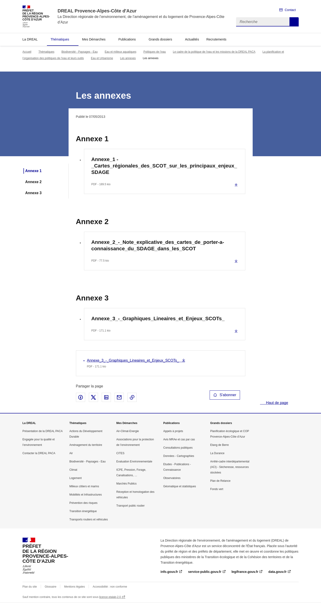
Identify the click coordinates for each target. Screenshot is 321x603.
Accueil (27, 51)
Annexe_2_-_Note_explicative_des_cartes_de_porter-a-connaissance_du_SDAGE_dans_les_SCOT (157, 245)
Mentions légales (74, 586)
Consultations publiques (178, 447)
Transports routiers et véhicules (88, 519)
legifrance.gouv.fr (244, 572)
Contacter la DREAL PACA (39, 453)
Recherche (294, 21)
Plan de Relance (220, 480)
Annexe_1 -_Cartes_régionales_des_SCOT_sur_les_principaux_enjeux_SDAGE (164, 165)
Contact (290, 10)
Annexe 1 (33, 171)
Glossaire (50, 586)
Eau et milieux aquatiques (120, 51)
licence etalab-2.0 (110, 597)
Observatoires (172, 478)
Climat (73, 469)
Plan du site (30, 586)
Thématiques (60, 39)
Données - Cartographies (178, 456)
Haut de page (276, 403)
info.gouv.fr (169, 572)
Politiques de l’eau (154, 51)
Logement (75, 478)
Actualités (192, 39)
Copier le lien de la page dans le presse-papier (132, 397)
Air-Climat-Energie (127, 431)
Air (71, 453)
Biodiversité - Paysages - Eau (79, 51)
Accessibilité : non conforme (110, 586)
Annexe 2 (33, 182)
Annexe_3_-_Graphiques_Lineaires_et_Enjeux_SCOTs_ (158, 318)
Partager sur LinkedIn (106, 397)
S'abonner (224, 395)
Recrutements (216, 39)
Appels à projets (173, 431)
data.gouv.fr (277, 572)
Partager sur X (93, 397)
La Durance (217, 453)
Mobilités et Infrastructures (85, 494)
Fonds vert (216, 489)
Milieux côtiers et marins (84, 486)
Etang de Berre (219, 445)
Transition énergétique (83, 511)
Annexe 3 (33, 193)
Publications (127, 39)
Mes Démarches (94, 39)
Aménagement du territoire (85, 445)
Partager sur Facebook (80, 397)
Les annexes (128, 58)
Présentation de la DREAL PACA (43, 431)
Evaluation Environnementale (134, 461)
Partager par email (119, 397)
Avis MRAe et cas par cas (179, 439)
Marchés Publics (126, 483)
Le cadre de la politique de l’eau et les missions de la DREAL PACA (214, 51)
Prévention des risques (83, 503)
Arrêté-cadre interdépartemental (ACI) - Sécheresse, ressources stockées (229, 467)
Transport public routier (130, 505)
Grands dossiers (160, 39)
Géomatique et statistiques (179, 486)
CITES (120, 453)
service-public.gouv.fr (204, 572)
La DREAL (30, 39)
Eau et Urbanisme (102, 58)
